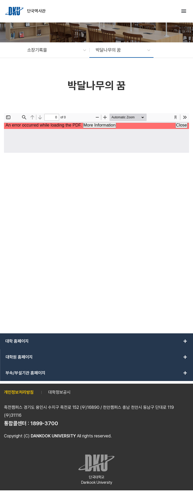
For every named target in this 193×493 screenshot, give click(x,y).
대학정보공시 (59, 392)
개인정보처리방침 (19, 392)
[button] (54, 50)
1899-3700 (44, 423)
